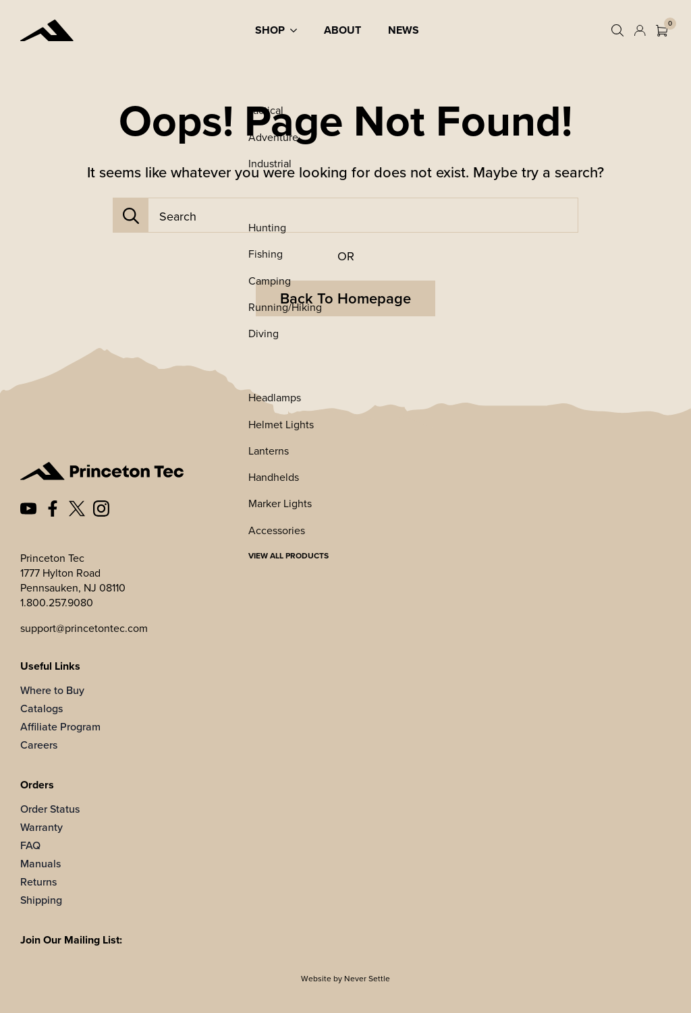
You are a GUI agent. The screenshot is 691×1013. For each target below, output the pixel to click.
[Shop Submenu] (297, 30)
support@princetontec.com (84, 627)
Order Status (50, 809)
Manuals (40, 863)
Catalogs (41, 708)
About (342, 30)
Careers (38, 745)
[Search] (130, 215)
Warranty (41, 827)
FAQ (30, 845)
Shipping (41, 900)
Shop (270, 30)
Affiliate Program (60, 726)
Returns (38, 882)
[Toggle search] (617, 30)
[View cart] (662, 31)
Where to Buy (52, 690)
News (403, 30)
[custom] (28, 508)
